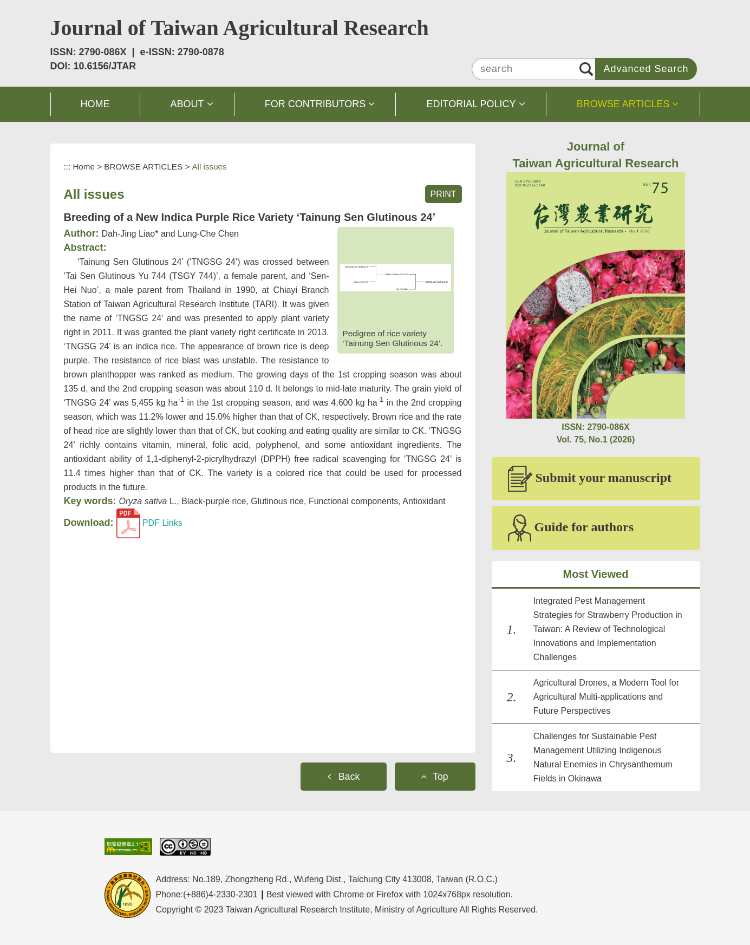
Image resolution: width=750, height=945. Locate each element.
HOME (95, 104)
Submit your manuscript (590, 479)
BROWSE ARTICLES (623, 104)
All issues (209, 166)
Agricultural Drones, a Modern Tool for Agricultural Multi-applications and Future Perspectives (606, 696)
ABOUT (187, 104)
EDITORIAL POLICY (471, 104)
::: (67, 166)
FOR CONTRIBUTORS (315, 104)
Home (84, 166)
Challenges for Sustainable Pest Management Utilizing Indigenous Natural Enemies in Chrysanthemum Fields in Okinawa (603, 757)
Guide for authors (571, 528)
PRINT (443, 194)
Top (440, 776)
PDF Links (149, 522)
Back (349, 776)
